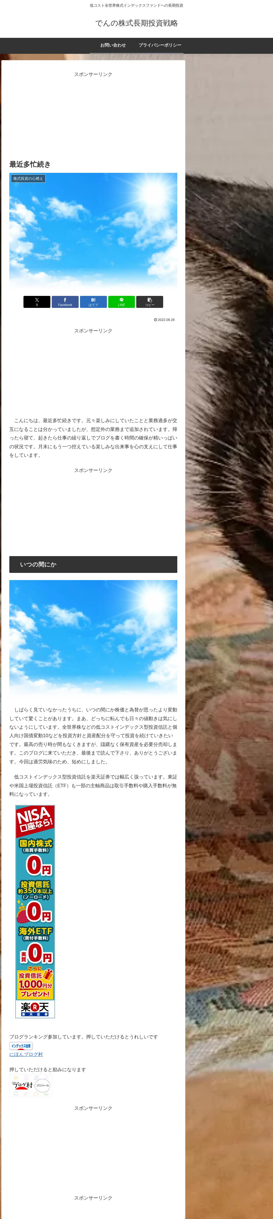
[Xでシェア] (36, 302)
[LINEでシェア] (121, 302)
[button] (149, 302)
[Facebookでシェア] (65, 302)
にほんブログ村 (26, 1054)
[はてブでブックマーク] (93, 302)
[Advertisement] (93, 116)
